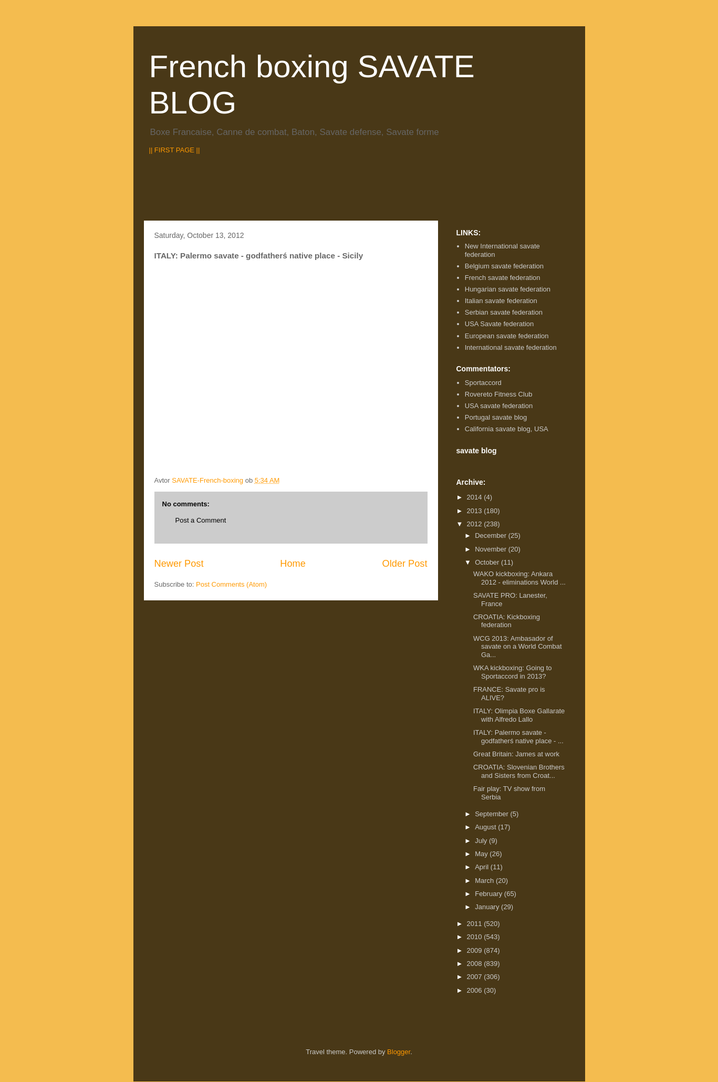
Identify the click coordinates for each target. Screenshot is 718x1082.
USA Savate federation (499, 324)
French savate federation (502, 278)
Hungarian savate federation (507, 289)
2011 (475, 924)
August (486, 827)
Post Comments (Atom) (231, 584)
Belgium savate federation (504, 266)
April (483, 867)
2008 (475, 963)
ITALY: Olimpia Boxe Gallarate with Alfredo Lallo (519, 715)
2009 (475, 950)
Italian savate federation (501, 301)
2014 (475, 497)
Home (293, 563)
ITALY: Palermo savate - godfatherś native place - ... (518, 737)
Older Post (405, 563)
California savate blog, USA (506, 429)
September (492, 814)
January (488, 907)
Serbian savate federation (504, 312)
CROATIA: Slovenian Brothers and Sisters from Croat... (519, 771)
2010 (475, 937)
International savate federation (511, 347)
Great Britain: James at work (516, 754)
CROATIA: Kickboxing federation (506, 621)
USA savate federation (499, 406)
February (489, 894)
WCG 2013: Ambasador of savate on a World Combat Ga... (517, 646)
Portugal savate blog (496, 417)
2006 (475, 990)
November (491, 549)
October (488, 562)
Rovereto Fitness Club (499, 394)
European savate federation (507, 336)
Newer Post (179, 563)
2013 (475, 511)
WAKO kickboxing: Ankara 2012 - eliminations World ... (519, 578)
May (482, 854)
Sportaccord (483, 383)
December (491, 535)
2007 (475, 977)
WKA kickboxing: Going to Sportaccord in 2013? (512, 672)
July (482, 841)
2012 (475, 524)
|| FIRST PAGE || (174, 150)
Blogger (398, 1052)
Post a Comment (200, 520)
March (485, 881)
